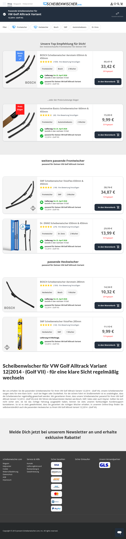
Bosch (56, 27)
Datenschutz (7, 474)
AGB (4, 477)
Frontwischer (22, 27)
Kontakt (30, 463)
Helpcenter (28, 3)
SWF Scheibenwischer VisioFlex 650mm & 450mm (61, 182)
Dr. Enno (95, 27)
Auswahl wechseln (117, 16)
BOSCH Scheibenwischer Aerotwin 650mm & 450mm (63, 57)
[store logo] (63, 4)
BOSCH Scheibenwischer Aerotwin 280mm (62, 281)
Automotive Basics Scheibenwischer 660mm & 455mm (64, 110)
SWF (65, 27)
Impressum (7, 480)
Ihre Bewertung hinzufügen (69, 62)
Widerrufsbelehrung (10, 472)
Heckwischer (43, 27)
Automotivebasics (79, 27)
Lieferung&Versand (34, 466)
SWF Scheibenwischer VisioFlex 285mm (60, 321)
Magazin (17, 3)
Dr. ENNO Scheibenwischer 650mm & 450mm (64, 223)
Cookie (5, 469)
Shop (9, 3)
